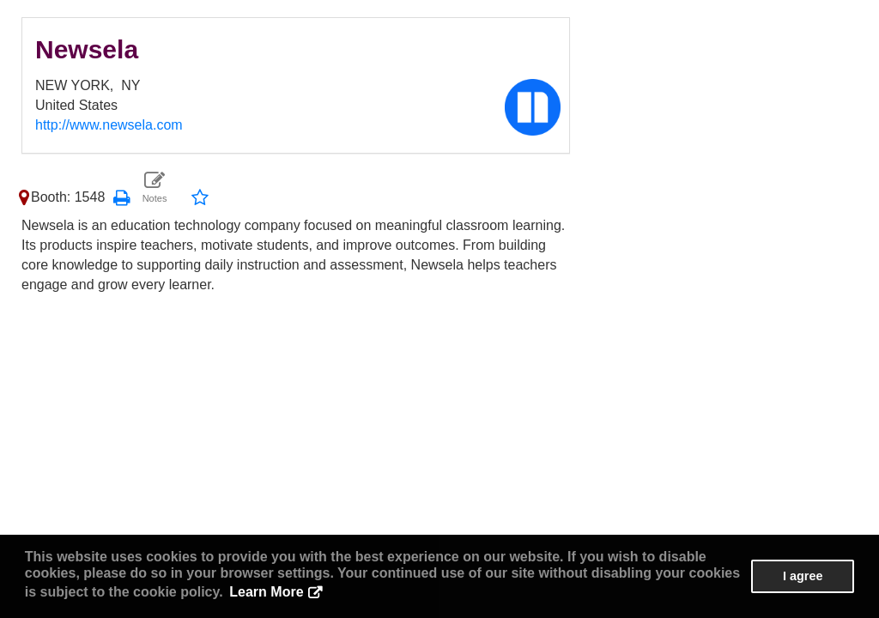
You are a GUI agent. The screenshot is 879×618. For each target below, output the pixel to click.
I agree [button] (802, 576)
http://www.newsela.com (109, 125)
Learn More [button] (266, 592)
